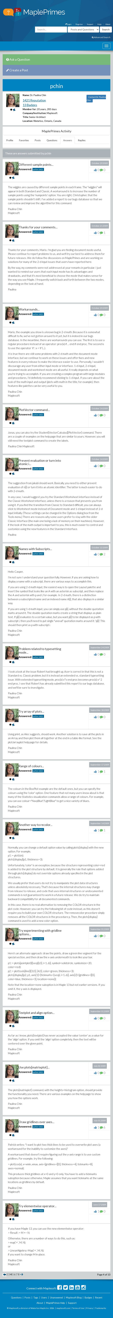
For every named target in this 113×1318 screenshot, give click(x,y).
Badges (88, 1297)
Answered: (25, 169)
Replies (81, 140)
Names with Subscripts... (35, 549)
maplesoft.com (63, 1308)
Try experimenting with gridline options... (40, 932)
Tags (35, 1297)
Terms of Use (78, 1308)
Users (44, 1297)
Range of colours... (31, 766)
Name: (26, 95)
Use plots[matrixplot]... (34, 1067)
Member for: (29, 109)
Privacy (89, 1308)
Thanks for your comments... (38, 227)
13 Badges (30, 105)
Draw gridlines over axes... (36, 1122)
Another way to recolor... (35, 825)
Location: (28, 121)
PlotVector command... (34, 410)
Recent (98, 1297)
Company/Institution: (34, 113)
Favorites (24, 140)
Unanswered (56, 1297)
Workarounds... (29, 309)
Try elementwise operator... (37, 1206)
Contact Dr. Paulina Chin (96, 99)
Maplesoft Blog (74, 1297)
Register (79, 24)
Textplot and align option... (37, 1013)
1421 (41, 169)
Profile (9, 140)
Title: (26, 117)
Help (99, 24)
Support (90, 24)
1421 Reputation (34, 100)
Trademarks (100, 1308)
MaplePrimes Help (55, 1302)
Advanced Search (101, 37)
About (107, 24)
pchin (35, 169)
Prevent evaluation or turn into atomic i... (40, 462)
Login (68, 24)
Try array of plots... (31, 711)
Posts (38, 140)
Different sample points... (36, 164)
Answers (67, 140)
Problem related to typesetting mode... (40, 650)
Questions (52, 140)
